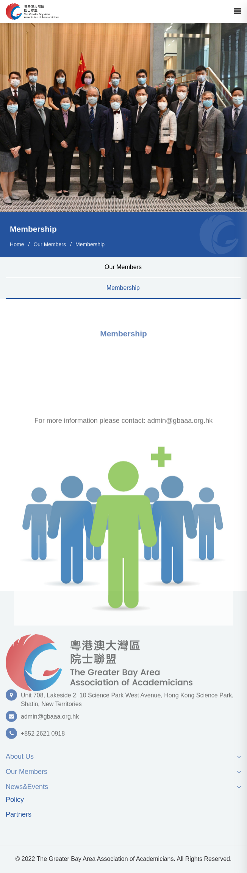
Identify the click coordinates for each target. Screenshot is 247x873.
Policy (15, 799)
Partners (18, 814)
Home (17, 244)
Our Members (49, 244)
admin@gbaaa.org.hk (50, 719)
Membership (90, 244)
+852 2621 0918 (43, 736)
